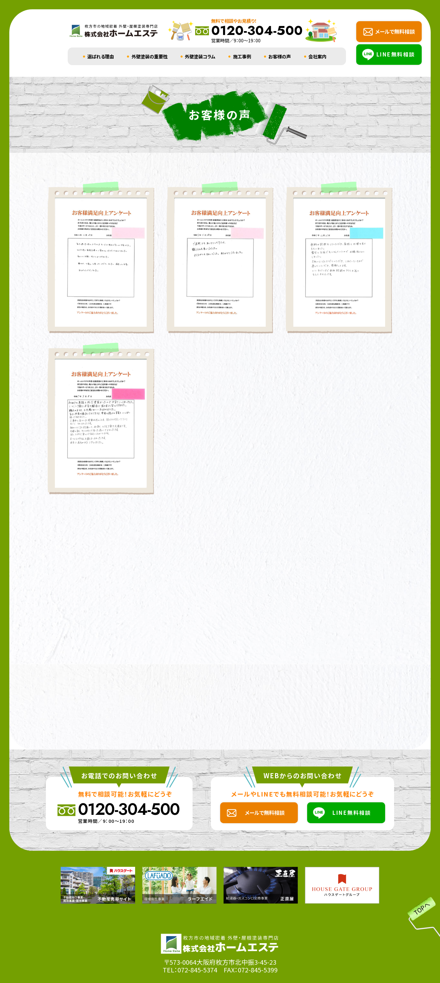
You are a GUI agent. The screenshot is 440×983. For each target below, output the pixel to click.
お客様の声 (279, 56)
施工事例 (242, 56)
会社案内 (317, 56)
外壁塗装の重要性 (150, 56)
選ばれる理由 (100, 56)
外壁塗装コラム (200, 56)
